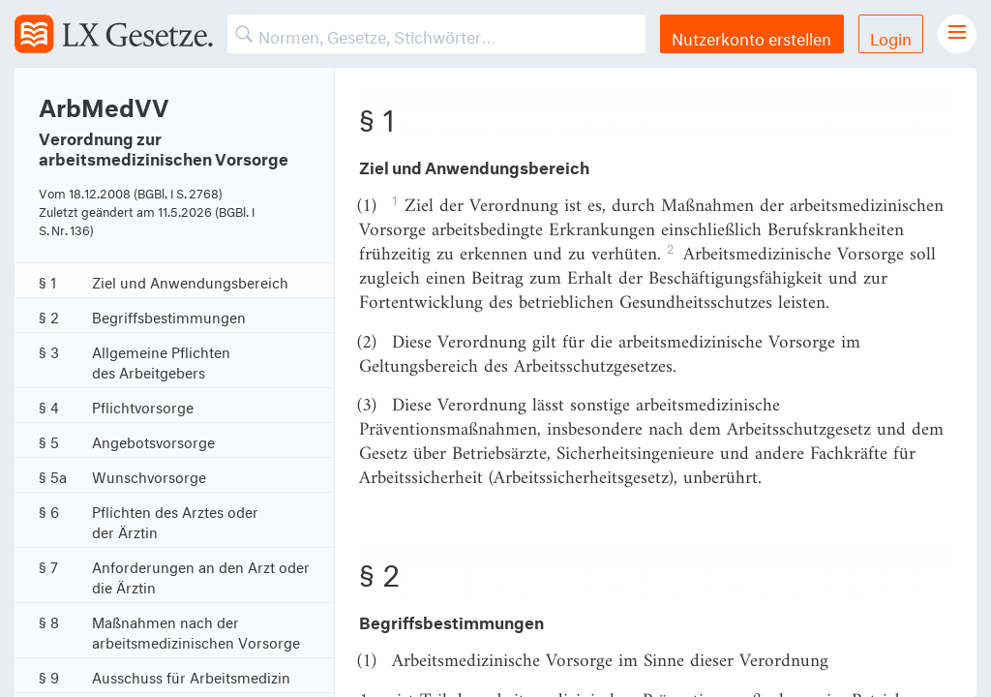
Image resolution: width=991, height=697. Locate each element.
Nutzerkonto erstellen (751, 36)
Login (891, 36)
